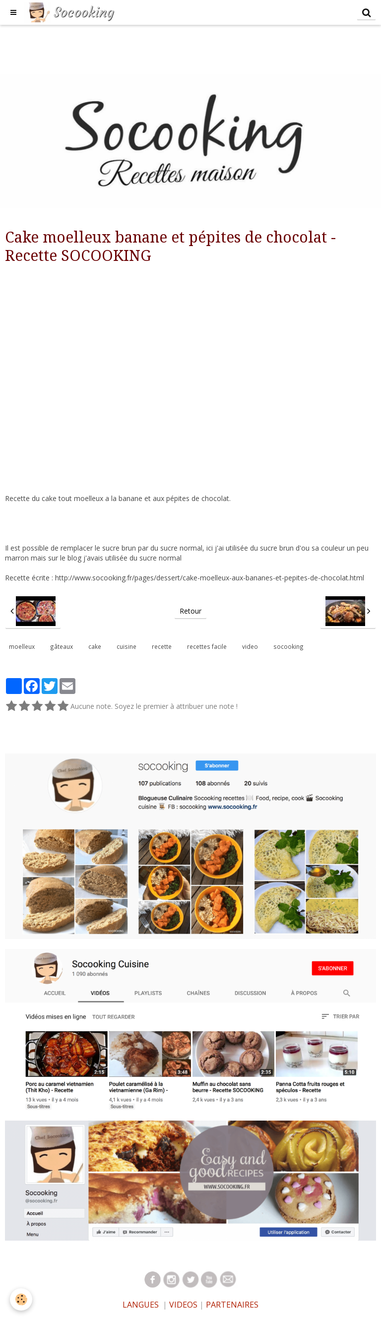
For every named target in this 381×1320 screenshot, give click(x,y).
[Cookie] (21, 1299)
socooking (288, 646)
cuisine (126, 646)
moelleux (22, 646)
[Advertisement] (180, 47)
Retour (190, 611)
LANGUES (141, 1304)
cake (94, 646)
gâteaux (61, 646)
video (250, 646)
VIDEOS (182, 1304)
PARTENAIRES (232, 1304)
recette (162, 646)
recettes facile (207, 646)
